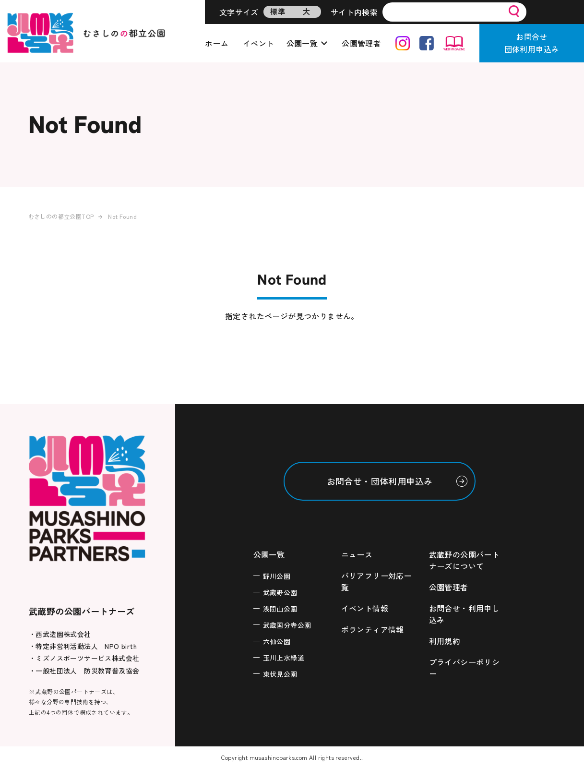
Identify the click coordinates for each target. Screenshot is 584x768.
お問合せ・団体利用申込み (380, 481)
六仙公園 (277, 641)
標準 (277, 11)
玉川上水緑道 (283, 657)
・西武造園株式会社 (60, 634)
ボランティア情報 (372, 629)
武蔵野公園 (280, 592)
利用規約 (445, 641)
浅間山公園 (280, 608)
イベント (258, 43)
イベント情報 (364, 608)
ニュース (357, 554)
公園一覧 (302, 43)
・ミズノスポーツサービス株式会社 (84, 658)
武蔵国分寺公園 (287, 625)
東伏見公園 (280, 674)
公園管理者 (361, 43)
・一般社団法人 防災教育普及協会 (84, 670)
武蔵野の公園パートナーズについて (464, 560)
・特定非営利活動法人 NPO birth (83, 646)
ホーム (216, 43)
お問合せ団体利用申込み (532, 43)
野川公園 (277, 576)
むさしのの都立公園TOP (61, 216)
